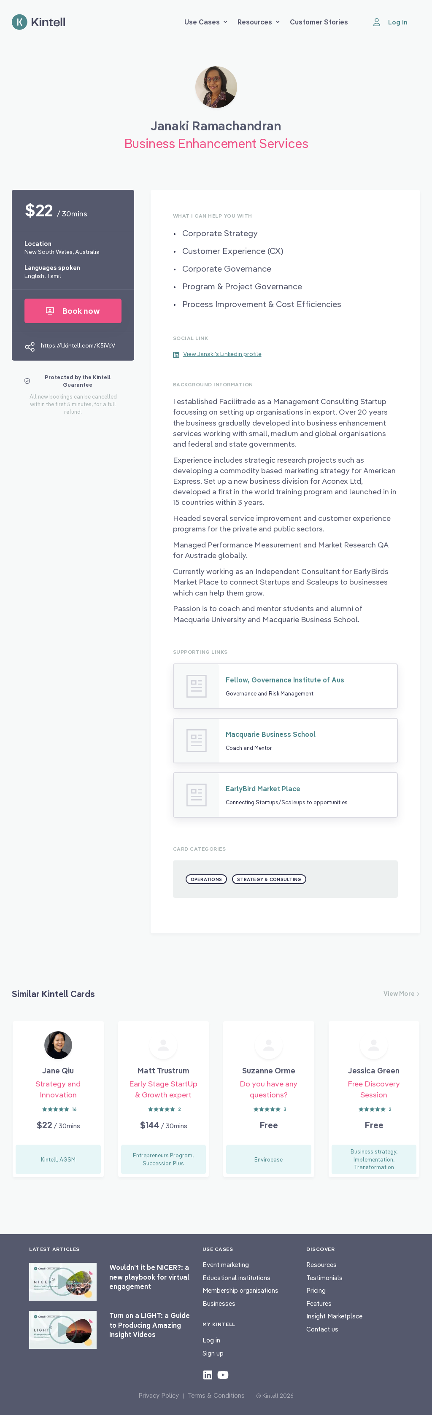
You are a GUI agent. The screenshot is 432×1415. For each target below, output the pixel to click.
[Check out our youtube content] (223, 1374)
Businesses (218, 1303)
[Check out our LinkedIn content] (207, 1374)
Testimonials (324, 1278)
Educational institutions (236, 1278)
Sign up (213, 1353)
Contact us (322, 1329)
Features (319, 1303)
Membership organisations (240, 1290)
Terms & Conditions (216, 1395)
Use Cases (205, 22)
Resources (259, 22)
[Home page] (38, 22)
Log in (211, 1340)
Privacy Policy (158, 1395)
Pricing (316, 1290)
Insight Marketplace (334, 1316)
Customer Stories (319, 22)
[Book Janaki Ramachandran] (216, 90)
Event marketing (225, 1265)
